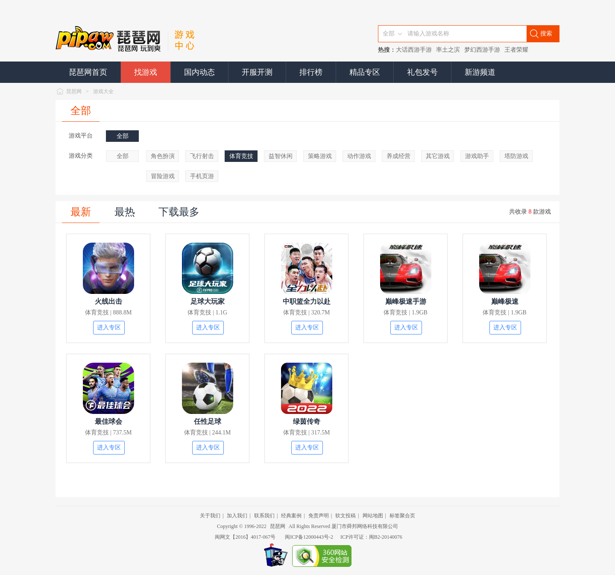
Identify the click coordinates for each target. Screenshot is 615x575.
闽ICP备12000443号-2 (309, 537)
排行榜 (310, 72)
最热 (124, 211)
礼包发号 (422, 72)
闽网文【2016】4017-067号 (245, 537)
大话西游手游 (414, 50)
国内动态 (199, 72)
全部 (80, 110)
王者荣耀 (516, 50)
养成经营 (398, 156)
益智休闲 (281, 156)
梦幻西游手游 (482, 50)
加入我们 (237, 516)
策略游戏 (320, 156)
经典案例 (291, 516)
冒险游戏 (163, 176)
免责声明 (318, 516)
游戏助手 (477, 156)
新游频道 (480, 72)
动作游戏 (359, 156)
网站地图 (373, 516)
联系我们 (264, 516)
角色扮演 (163, 156)
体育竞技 (241, 156)
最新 (80, 211)
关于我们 (210, 516)
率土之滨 (448, 50)
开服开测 (257, 72)
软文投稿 (345, 516)
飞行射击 (202, 156)
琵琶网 (74, 91)
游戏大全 (103, 91)
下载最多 (178, 211)
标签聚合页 (402, 516)
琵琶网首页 (88, 72)
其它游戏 (438, 156)
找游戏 (145, 72)
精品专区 (364, 72)
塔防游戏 (516, 156)
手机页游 (202, 176)
